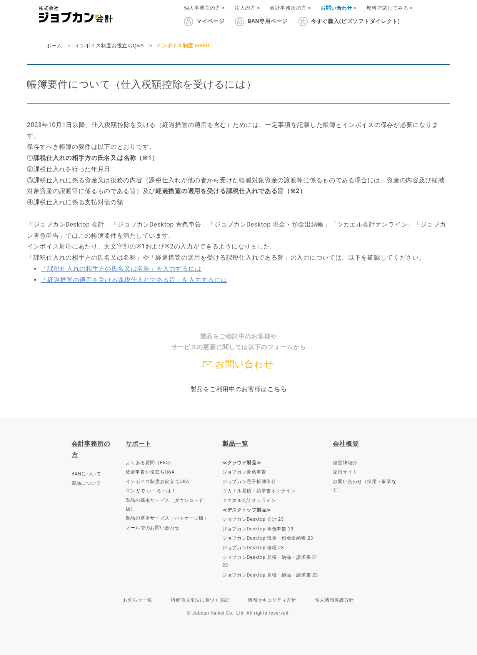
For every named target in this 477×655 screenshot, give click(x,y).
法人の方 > (247, 8)
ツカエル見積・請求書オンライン (259, 490)
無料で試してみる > (389, 8)
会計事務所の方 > (290, 8)
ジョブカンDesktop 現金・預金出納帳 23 (267, 538)
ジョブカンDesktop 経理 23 (253, 547)
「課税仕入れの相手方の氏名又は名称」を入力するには (121, 268)
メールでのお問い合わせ (153, 527)
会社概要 (346, 443)
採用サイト (345, 472)
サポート (139, 443)
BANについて (86, 474)
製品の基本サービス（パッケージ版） (167, 518)
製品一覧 (235, 443)
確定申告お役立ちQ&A (150, 472)
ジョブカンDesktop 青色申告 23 (258, 529)
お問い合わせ (244, 364)
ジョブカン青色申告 (244, 472)
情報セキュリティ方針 (272, 600)
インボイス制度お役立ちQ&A (157, 481)
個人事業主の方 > (204, 8)
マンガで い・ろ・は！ (151, 490)
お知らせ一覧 (137, 600)
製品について (86, 483)
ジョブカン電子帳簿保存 (249, 481)
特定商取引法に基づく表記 (200, 600)
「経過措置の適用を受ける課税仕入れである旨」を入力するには (134, 279)
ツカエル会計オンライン (249, 500)
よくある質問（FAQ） (150, 462)
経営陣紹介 (345, 462)
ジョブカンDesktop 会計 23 (253, 519)
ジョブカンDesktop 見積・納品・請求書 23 (270, 575)
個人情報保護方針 (334, 600)
